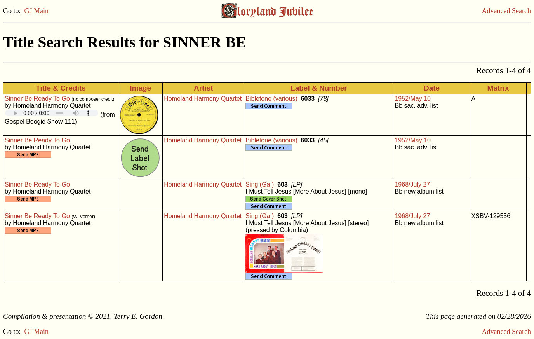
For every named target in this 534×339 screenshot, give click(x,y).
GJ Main (36, 11)
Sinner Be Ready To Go (37, 98)
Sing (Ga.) (259, 184)
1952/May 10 (413, 98)
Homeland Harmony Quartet (203, 98)
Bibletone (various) (271, 98)
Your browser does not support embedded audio (51, 113)
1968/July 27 (412, 184)
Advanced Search (506, 11)
